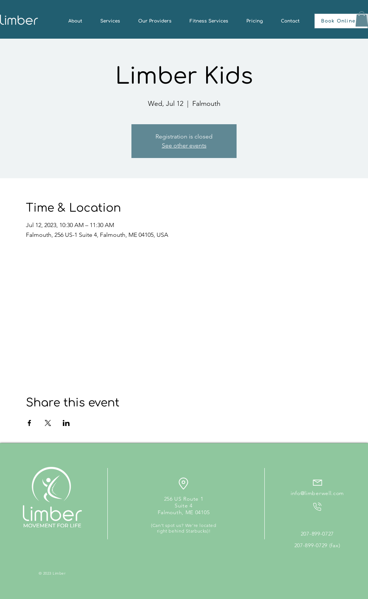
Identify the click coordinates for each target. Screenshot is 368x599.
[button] (341, 21)
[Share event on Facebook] (29, 423)
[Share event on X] (47, 423)
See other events (184, 145)
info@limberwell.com (317, 493)
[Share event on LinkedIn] (66, 423)
